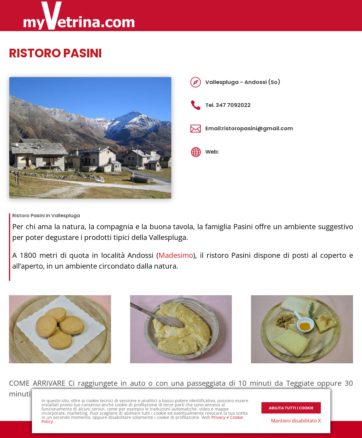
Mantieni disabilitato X (296, 420)
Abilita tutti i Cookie (291, 408)
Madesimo (175, 255)
